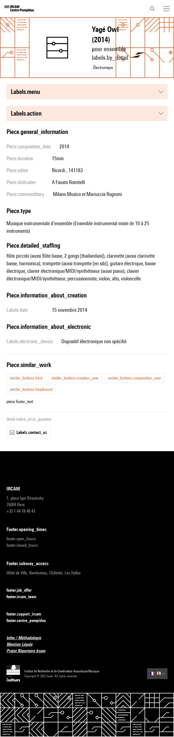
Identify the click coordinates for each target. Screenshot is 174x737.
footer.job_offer (22, 590)
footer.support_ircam (27, 614)
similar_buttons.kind (26, 378)
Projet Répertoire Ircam (29, 651)
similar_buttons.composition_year (134, 378)
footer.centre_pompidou (29, 621)
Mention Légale (22, 644)
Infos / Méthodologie (27, 638)
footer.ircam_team (24, 597)
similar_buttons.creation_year (75, 378)
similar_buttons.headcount (31, 389)
